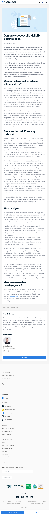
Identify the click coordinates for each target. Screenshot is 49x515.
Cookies (18, 501)
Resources (4, 387)
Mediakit (24, 357)
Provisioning (6, 406)
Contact (36, 512)
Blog (3, 384)
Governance (6, 416)
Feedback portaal (6, 463)
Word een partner (6, 434)
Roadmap (4, 460)
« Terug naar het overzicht (10, 308)
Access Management (8, 413)
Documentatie (5, 457)
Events (3, 381)
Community (5, 454)
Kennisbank (5, 451)
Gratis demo (13, 512)
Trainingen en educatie (8, 445)
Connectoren (5, 390)
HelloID (5, 398)
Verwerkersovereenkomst (13, 503)
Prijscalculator (7, 420)
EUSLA (44, 501)
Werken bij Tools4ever (8, 375)
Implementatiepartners (8, 428)
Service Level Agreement (36, 503)
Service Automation (8, 410)
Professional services (7, 448)
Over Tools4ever (6, 372)
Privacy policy (7, 501)
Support (4, 442)
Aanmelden (7, 477)
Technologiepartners (7, 431)
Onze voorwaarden (31, 501)
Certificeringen (6, 378)
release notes (14, 296)
